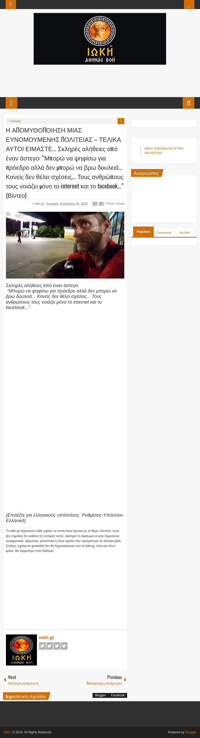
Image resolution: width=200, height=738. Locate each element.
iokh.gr (40, 204)
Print (109, 204)
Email (119, 204)
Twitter (49, 646)
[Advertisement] (100, 80)
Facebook (42, 646)
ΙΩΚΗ (7, 732)
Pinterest (64, 646)
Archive (184, 233)
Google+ (56, 646)
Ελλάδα (15, 121)
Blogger (100, 695)
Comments (164, 233)
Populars (143, 231)
